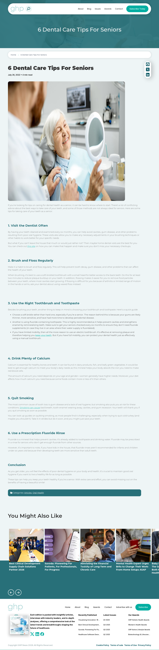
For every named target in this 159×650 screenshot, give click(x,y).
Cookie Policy (102, 645)
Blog (89, 9)
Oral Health (38, 493)
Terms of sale (116, 645)
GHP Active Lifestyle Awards (139, 630)
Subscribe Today (137, 9)
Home (13, 55)
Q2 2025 (106, 634)
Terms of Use (130, 645)
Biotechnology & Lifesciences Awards (139, 634)
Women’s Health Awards (137, 625)
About (80, 9)
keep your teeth (43, 335)
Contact (119, 9)
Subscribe (143, 607)
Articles (28, 493)
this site (31, 246)
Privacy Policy (144, 645)
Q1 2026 (106, 620)
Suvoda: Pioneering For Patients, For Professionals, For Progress (89, 630)
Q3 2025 (106, 630)
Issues (98, 9)
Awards (107, 9)
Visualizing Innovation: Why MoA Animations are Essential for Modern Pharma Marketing (89, 620)
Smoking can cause (30, 407)
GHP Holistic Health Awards (138, 620)
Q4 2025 (106, 625)
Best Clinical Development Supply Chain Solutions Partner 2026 (89, 625)
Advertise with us (124, 607)
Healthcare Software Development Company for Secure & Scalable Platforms (89, 634)
